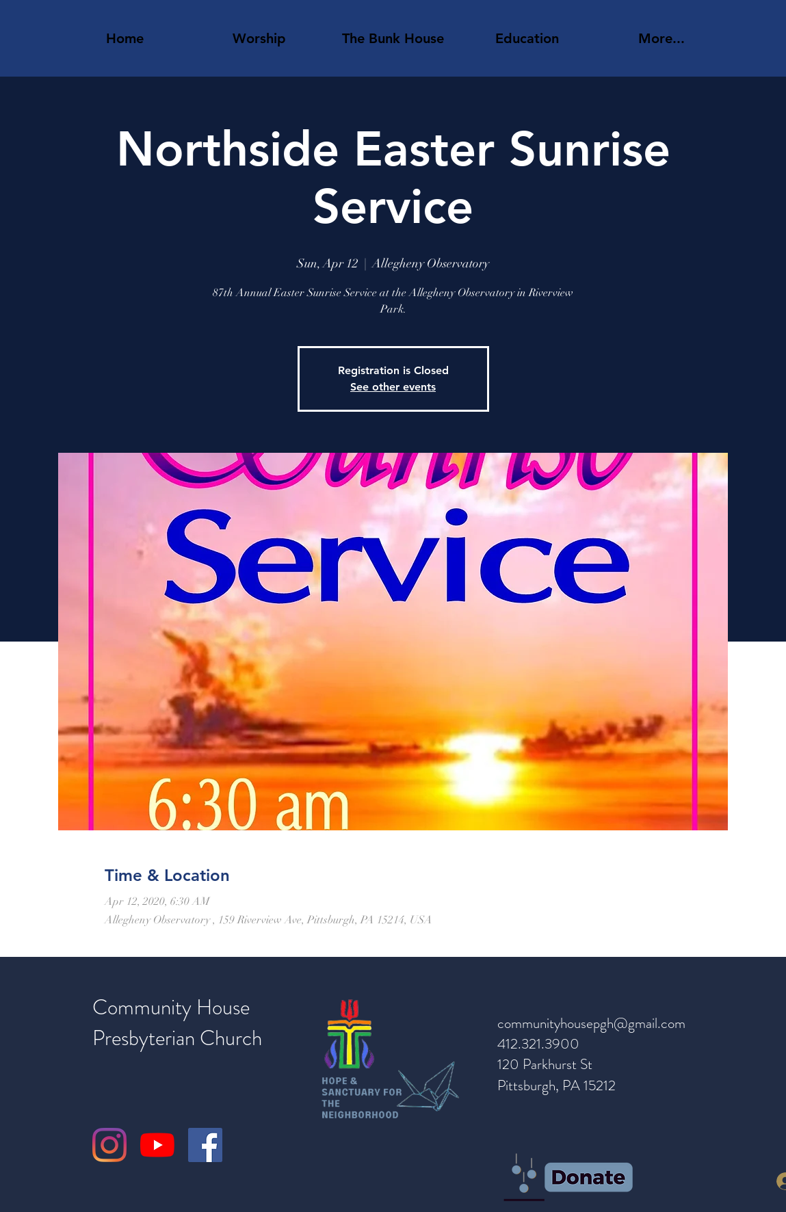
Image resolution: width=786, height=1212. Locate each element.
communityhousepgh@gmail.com (591, 1023)
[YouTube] (157, 1145)
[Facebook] (205, 1145)
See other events (393, 386)
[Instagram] (109, 1145)
